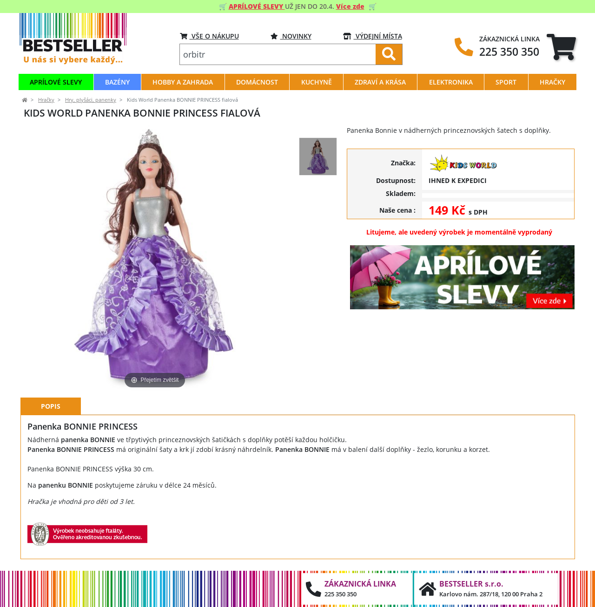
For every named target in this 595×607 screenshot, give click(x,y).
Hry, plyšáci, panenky (90, 100)
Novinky (291, 36)
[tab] (561, 47)
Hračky (46, 100)
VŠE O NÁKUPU (209, 36)
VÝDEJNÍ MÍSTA (372, 36)
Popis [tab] (50, 406)
